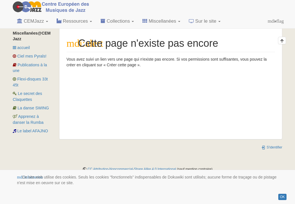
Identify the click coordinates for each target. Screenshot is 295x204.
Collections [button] (117, 21)
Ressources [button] (74, 21)
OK (282, 197)
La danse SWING (31, 108)
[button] (272, 21)
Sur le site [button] (205, 21)
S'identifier (271, 147)
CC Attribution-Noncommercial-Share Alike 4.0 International (131, 169)
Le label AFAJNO (30, 131)
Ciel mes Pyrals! (29, 56)
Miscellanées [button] (161, 21)
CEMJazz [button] (32, 21)
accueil (21, 47)
